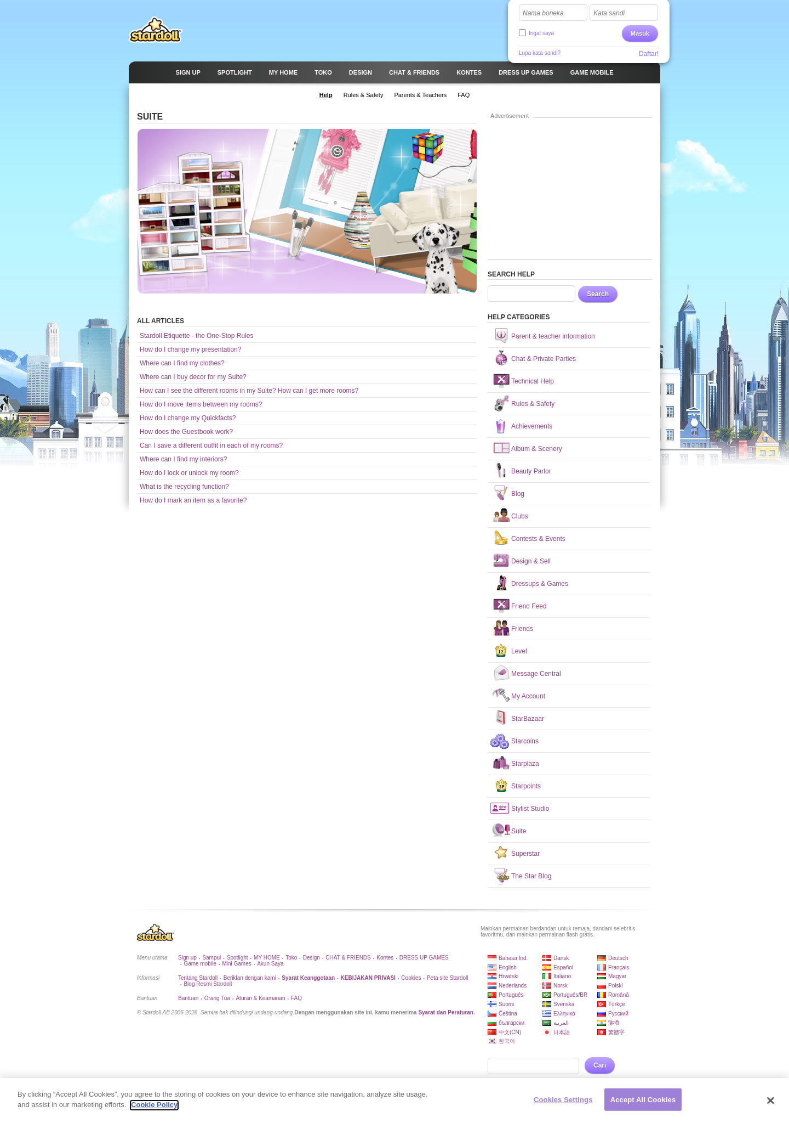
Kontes (384, 958)
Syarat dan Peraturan (445, 1012)
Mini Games (236, 964)
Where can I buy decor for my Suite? (193, 377)
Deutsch (618, 958)
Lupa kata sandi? (540, 53)
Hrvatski (508, 976)
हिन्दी (613, 1023)
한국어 (507, 1041)
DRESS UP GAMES (424, 958)
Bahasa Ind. (513, 958)
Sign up (187, 958)
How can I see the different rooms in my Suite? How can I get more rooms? (249, 390)
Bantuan (188, 998)
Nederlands (513, 986)
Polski (615, 986)
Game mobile (200, 964)
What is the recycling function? (184, 486)
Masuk (640, 33)
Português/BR (570, 995)
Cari (599, 1065)
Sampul (211, 958)
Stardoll (155, 29)
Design (311, 958)
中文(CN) (510, 1032)
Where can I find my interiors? (183, 459)
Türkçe (616, 1004)
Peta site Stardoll (447, 978)
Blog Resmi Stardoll (208, 984)
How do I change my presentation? (190, 349)
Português (511, 995)
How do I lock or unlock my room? (189, 473)
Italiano (562, 976)
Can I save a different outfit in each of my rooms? (211, 445)
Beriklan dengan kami (250, 978)
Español (563, 967)
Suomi (506, 1004)
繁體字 (616, 1032)
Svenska (563, 1004)
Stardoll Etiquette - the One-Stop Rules (196, 336)
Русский (618, 1014)
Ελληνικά (564, 1014)
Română (618, 995)
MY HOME (267, 958)
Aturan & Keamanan (260, 998)
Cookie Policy (154, 1111)
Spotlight (237, 958)
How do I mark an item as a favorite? (193, 500)
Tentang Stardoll (198, 978)
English (508, 967)
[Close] (771, 1106)
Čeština (508, 1014)
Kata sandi (609, 13)
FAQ (296, 998)
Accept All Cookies (643, 1105)
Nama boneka (543, 13)
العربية (561, 1023)
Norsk (560, 986)
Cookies (411, 978)
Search (598, 294)
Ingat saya (541, 33)
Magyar (617, 976)
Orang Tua (217, 998)
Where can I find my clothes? (182, 363)
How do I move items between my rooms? (201, 404)
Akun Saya (270, 964)
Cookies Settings (563, 1105)
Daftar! (649, 54)
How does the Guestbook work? (186, 432)
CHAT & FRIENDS (347, 958)
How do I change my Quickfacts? (188, 418)
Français (618, 967)
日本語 (561, 1032)
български (511, 1023)
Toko (291, 958)
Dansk (561, 958)
